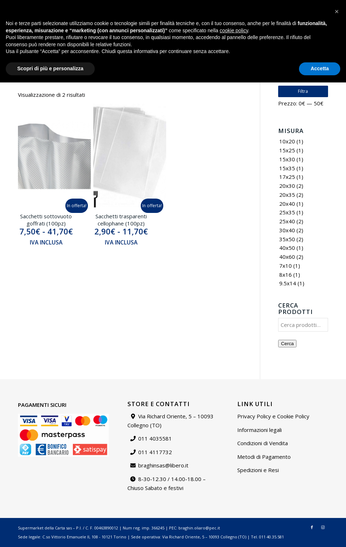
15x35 (287, 168)
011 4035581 (155, 438)
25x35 (287, 212)
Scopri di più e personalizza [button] (50, 533)
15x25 (287, 150)
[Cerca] (283, 27)
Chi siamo (243, 5)
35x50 (287, 239)
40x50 (287, 247)
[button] (336, 476)
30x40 (287, 230)
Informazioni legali (259, 429)
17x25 (287, 176)
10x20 (287, 141)
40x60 (287, 256)
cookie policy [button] (234, 495)
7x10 (285, 265)
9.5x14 (287, 283)
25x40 (287, 221)
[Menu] (299, 27)
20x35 (287, 194)
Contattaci (271, 5)
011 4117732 (155, 452)
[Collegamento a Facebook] (310, 27)
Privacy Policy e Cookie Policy (273, 416)
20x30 (287, 185)
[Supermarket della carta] (173, 27)
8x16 (285, 274)
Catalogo (217, 5)
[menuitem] (217, 5)
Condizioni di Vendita (262, 443)
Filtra (303, 91)
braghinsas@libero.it (34, 5)
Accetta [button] (319, 533)
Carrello (331, 5)
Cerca (287, 343)
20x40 (287, 203)
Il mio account (302, 5)
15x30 (287, 159)
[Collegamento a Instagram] (321, 27)
